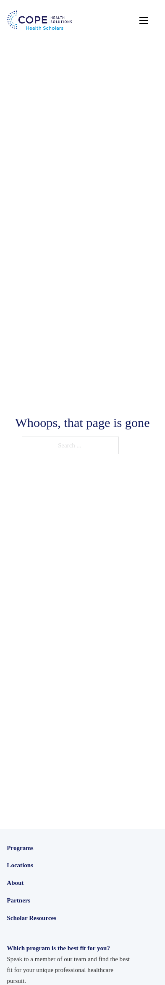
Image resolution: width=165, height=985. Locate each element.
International (23, 968)
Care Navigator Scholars (38, 895)
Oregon (16, 946)
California (19, 934)
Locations (20, 921)
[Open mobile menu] (143, 20)
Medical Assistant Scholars (41, 905)
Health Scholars (27, 861)
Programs (20, 848)
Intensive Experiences (34, 883)
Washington (22, 957)
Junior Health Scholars (35, 872)
